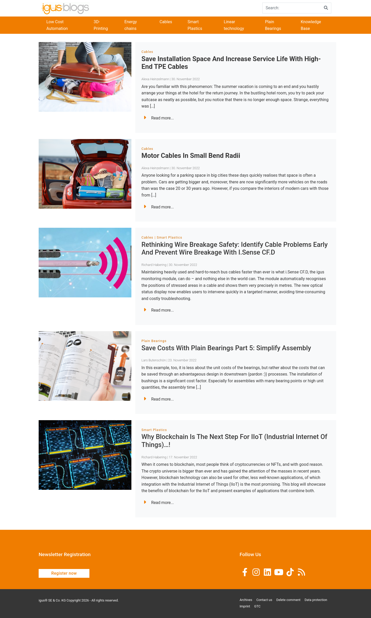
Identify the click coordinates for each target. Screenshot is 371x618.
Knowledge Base (311, 25)
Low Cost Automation (57, 25)
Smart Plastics (195, 25)
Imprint (245, 606)
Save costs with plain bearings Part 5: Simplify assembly (226, 348)
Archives (246, 600)
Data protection (316, 600)
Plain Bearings (273, 25)
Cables (165, 21)
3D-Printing (101, 25)
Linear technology (234, 25)
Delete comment (288, 600)
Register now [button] (64, 573)
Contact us (264, 600)
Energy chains (130, 25)
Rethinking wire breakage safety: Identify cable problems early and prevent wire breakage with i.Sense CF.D (234, 248)
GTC (257, 606)
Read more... (159, 118)
